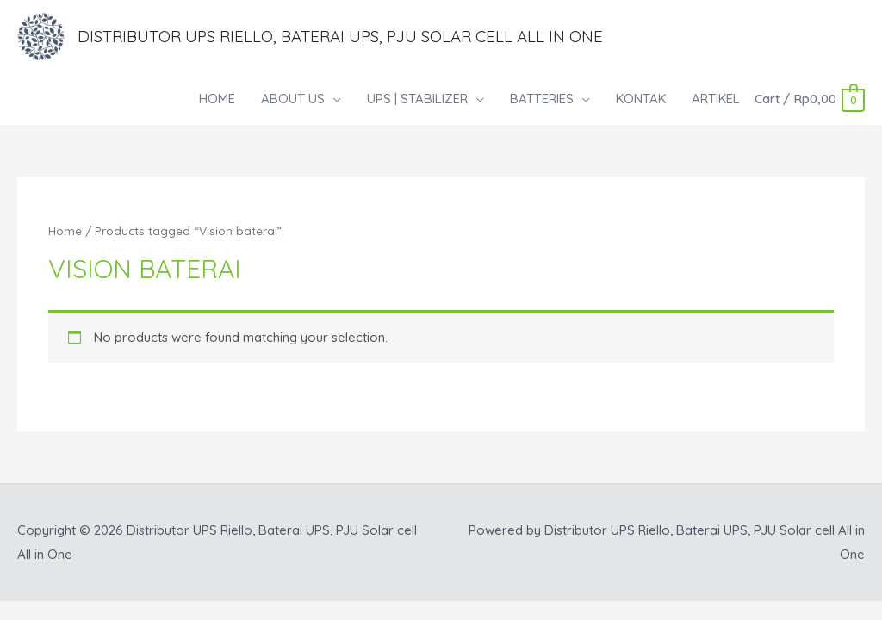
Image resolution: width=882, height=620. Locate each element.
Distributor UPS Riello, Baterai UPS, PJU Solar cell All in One (360, 37)
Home (65, 233)
